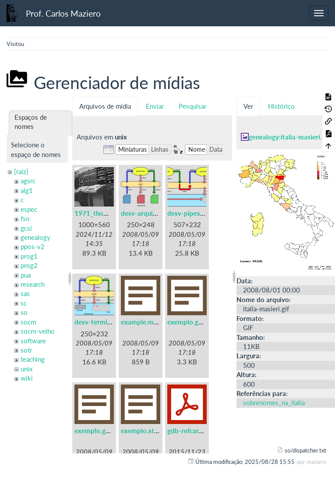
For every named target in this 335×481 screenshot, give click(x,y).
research (33, 284)
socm (28, 322)
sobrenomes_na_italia (274, 402)
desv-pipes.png (190, 213)
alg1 (27, 190)
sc (24, 303)
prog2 (29, 265)
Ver (248, 106)
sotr (26, 350)
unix (26, 369)
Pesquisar (192, 106)
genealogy (35, 237)
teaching (33, 359)
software (33, 341)
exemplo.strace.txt (149, 431)
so (24, 312)
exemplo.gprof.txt (101, 431)
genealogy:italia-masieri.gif (289, 137)
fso (25, 218)
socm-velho (38, 331)
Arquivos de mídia (105, 106)
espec (29, 209)
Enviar (155, 106)
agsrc (28, 181)
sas (25, 293)
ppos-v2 (33, 246)
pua (26, 275)
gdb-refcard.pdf (191, 431)
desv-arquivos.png (148, 213)
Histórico (281, 106)
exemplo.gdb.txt (192, 322)
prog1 (29, 256)
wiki (27, 378)
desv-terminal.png (101, 322)
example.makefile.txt (152, 322)
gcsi (26, 228)
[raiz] (21, 171)
